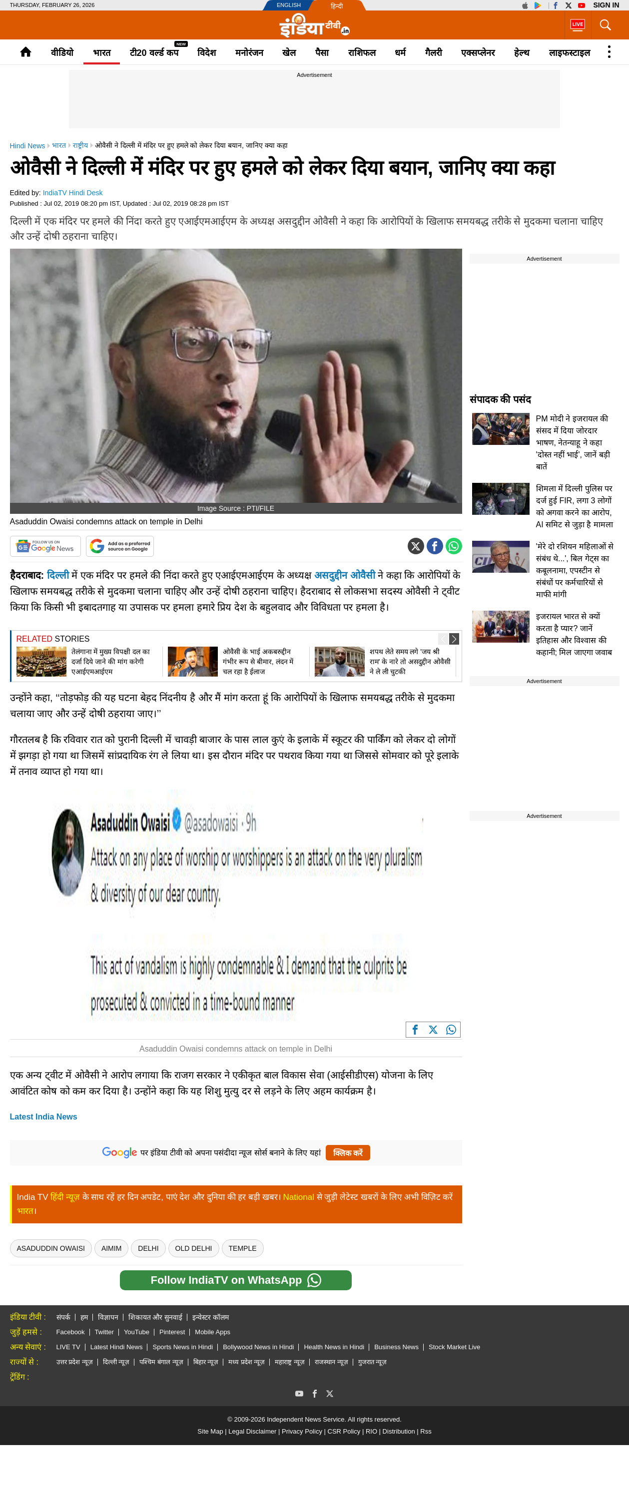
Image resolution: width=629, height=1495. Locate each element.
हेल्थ (522, 53)
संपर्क (63, 1317)
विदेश (206, 53)
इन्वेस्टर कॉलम (210, 1317)
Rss (425, 1431)
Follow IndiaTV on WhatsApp (235, 1280)
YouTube (136, 1332)
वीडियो (62, 53)
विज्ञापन (108, 1317)
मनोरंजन (249, 53)
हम (84, 1317)
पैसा (322, 53)
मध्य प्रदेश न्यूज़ (246, 1362)
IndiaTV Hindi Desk (73, 193)
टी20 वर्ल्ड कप (154, 53)
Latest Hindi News (116, 1347)
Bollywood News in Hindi (258, 1347)
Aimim (111, 1248)
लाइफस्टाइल (569, 53)
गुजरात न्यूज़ (372, 1362)
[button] (454, 639)
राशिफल (362, 53)
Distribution (399, 1431)
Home (25, 51)
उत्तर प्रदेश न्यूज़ (74, 1362)
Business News (396, 1347)
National (298, 1197)
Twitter (104, 1332)
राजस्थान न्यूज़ (331, 1362)
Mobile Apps (212, 1332)
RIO (371, 1431)
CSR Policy (344, 1431)
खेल (289, 53)
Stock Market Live (454, 1347)
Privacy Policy (302, 1431)
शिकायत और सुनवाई (155, 1317)
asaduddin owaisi (51, 1248)
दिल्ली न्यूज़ (116, 1362)
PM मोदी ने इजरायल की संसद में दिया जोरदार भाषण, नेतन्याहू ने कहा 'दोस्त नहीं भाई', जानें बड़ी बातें (573, 442)
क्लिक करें (348, 1153)
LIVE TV (68, 1347)
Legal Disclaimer (252, 1431)
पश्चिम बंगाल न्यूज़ (161, 1362)
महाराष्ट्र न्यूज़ (290, 1362)
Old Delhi (193, 1248)
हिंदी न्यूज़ (65, 1197)
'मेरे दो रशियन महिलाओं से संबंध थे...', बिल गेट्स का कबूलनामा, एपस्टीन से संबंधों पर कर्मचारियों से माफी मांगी (575, 570)
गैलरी (433, 53)
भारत (101, 53)
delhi (148, 1248)
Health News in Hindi (334, 1347)
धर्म (400, 53)
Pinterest (172, 1332)
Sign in (606, 5)
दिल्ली (58, 575)
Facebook (70, 1332)
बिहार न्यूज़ (206, 1362)
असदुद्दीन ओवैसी (344, 575)
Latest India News (43, 1117)
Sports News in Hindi (182, 1347)
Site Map (210, 1431)
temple (243, 1248)
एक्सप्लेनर (478, 53)
